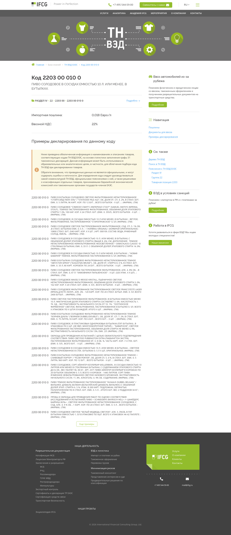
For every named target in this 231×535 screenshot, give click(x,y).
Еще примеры (86, 424)
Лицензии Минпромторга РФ (50, 459)
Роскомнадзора (48, 474)
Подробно (131, 100)
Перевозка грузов (100, 463)
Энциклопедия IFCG (46, 512)
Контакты (177, 463)
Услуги (175, 451)
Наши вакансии (160, 242)
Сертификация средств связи (51, 497)
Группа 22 (157, 177)
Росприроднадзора (50, 482)
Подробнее (158, 104)
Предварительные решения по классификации (107, 482)
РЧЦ (42, 470)
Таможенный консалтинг (103, 473)
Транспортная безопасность (50, 501)
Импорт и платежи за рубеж (105, 455)
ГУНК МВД (45, 478)
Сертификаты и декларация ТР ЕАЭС (54, 493)
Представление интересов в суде (108, 477)
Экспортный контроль (47, 489)
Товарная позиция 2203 (164, 182)
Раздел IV (156, 172)
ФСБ (42, 467)
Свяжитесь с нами (156, 5)
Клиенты (177, 459)
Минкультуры (47, 486)
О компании (179, 455)
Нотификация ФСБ (45, 455)
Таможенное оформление (104, 459)
